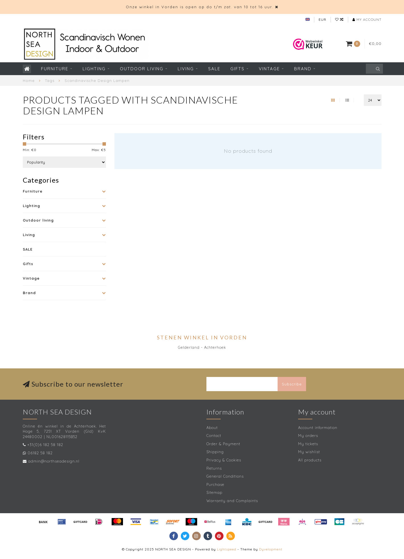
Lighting (94, 68)
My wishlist (309, 451)
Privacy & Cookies (223, 460)
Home (29, 80)
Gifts (237, 68)
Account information (317, 427)
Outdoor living (141, 68)
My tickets (308, 444)
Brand (302, 68)
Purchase (215, 484)
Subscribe (292, 384)
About (212, 427)
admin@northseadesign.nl (53, 461)
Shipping (215, 451)
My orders (308, 435)
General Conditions (225, 476)
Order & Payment (223, 444)
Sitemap (214, 492)
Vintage (269, 68)
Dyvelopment (270, 549)
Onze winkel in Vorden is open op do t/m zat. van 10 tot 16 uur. (199, 7)
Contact (213, 435)
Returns (214, 468)
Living (186, 68)
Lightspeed (226, 549)
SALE (214, 68)
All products (309, 460)
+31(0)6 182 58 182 (45, 444)
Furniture (54, 68)
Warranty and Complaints (232, 500)
